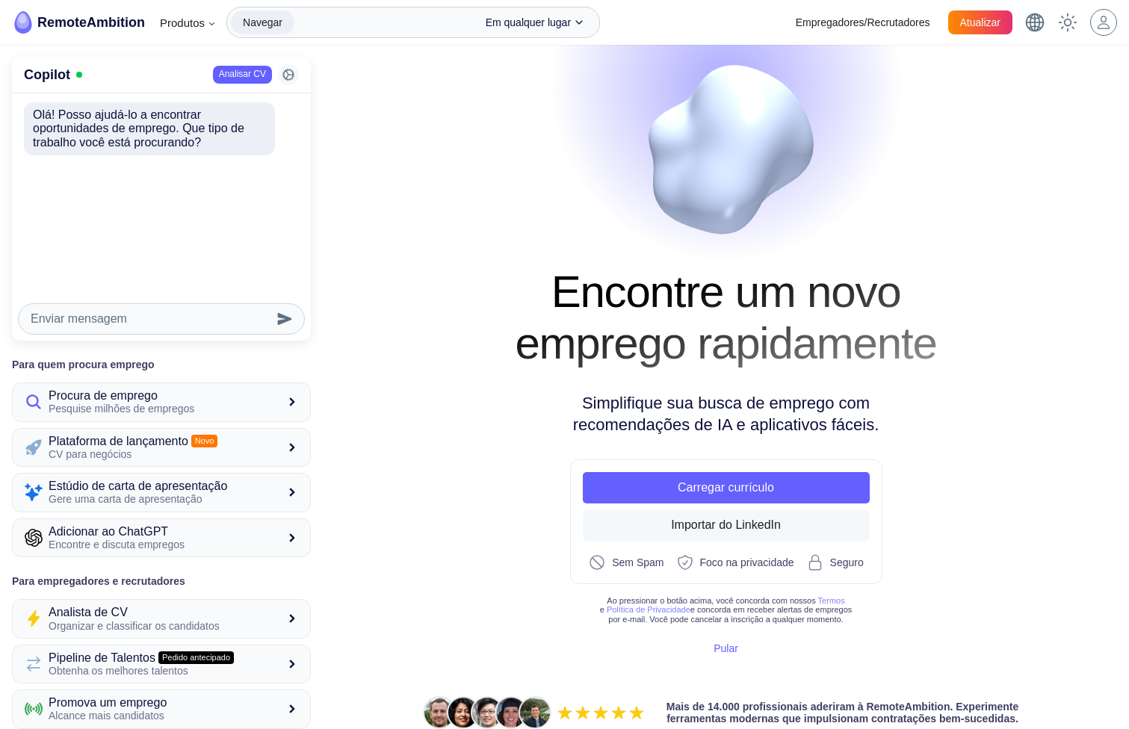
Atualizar (980, 22)
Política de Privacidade (648, 608)
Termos (831, 599)
